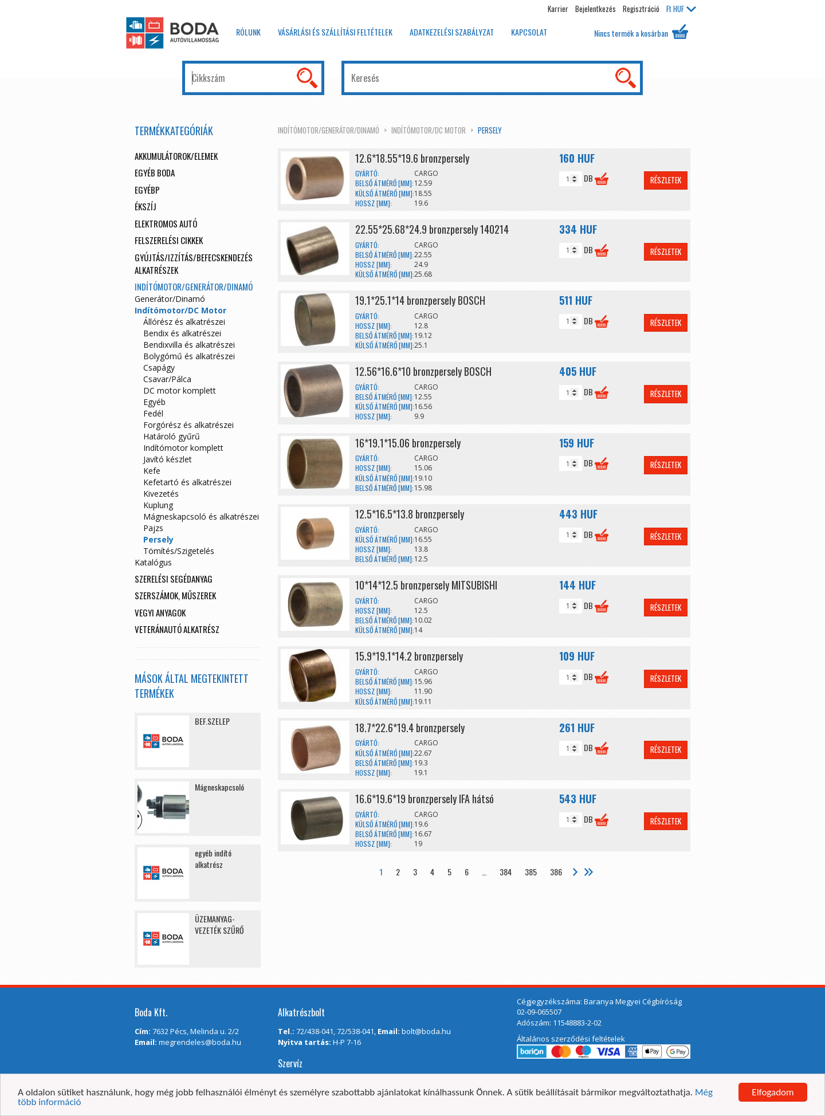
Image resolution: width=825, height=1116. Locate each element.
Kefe (151, 470)
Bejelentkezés (595, 8)
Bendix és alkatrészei (182, 333)
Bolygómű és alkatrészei (189, 356)
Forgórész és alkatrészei (188, 424)
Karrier (558, 8)
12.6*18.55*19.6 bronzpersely (412, 158)
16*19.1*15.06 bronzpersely (408, 442)
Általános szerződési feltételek (571, 1039)
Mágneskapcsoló (219, 787)
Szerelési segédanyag (174, 578)
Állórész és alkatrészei (184, 321)
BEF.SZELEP (212, 721)
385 (531, 872)
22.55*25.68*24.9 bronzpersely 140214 (432, 229)
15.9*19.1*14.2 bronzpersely (409, 656)
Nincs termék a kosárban (641, 31)
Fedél (153, 413)
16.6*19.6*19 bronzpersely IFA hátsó (424, 798)
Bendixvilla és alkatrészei (189, 344)
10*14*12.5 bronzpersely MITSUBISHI (426, 584)
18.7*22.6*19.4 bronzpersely (410, 727)
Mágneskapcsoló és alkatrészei (201, 516)
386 (556, 872)
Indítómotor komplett (183, 447)
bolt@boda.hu (426, 1031)
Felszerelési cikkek (169, 240)
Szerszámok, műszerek (175, 595)
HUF (681, 8)
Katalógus (153, 562)
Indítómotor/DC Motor (428, 130)
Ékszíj (145, 206)
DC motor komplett (179, 390)
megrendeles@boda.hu (200, 1042)
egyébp (147, 189)
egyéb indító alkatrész (213, 858)
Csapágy (159, 367)
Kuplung (158, 505)
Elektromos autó (166, 223)
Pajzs (153, 527)
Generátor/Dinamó (170, 298)
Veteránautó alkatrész (177, 629)
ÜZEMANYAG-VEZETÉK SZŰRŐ (219, 924)
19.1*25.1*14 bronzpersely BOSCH (420, 300)
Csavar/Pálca (167, 379)
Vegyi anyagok (160, 612)
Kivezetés (161, 493)
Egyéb (154, 401)
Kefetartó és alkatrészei (187, 482)
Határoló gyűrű (171, 436)
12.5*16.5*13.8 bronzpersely (409, 513)
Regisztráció (641, 8)
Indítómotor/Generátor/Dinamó (328, 130)
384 (506, 872)
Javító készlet (167, 459)
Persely (490, 130)
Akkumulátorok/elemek (176, 156)
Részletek (665, 180)
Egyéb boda (155, 172)
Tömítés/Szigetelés (178, 550)
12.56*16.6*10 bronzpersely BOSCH (423, 371)
